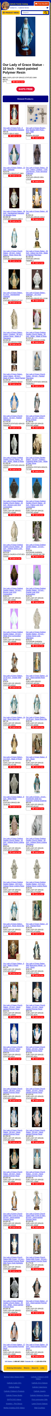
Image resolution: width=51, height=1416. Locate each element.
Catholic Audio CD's (14, 1383)
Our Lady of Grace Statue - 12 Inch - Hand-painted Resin (37, 677)
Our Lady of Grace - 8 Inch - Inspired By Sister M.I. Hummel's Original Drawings (36, 799)
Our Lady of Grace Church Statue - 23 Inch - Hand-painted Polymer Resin (12, 1007)
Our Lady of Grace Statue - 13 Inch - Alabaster (14, 169)
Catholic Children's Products (14, 1391)
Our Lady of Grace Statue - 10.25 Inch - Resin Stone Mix (13, 925)
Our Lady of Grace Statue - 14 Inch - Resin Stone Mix (14, 718)
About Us (35, 1368)
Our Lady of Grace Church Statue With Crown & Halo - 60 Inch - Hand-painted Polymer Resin (36, 1216)
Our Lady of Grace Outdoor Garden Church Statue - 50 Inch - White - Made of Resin (13, 459)
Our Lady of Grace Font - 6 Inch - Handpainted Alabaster (13, 129)
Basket (48, 7)
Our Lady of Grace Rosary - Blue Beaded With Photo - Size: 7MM (36, 130)
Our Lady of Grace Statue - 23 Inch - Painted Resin (37, 925)
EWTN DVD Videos (14, 1400)
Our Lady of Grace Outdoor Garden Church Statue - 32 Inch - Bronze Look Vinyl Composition (13, 504)
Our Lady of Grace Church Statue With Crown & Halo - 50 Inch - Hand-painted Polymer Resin (13, 1216)
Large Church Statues (40, 1404)
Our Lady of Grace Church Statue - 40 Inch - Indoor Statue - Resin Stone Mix (12, 253)
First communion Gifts (40, 1400)
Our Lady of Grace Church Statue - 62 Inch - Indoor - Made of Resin (35, 418)
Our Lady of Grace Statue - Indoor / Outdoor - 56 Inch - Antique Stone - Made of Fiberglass (13, 335)
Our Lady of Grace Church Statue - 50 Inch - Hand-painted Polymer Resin (12, 1132)
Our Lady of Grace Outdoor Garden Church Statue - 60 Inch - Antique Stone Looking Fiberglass (36, 841)
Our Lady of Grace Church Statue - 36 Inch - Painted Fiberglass (35, 376)
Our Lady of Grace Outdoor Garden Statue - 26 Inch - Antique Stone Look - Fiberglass (36, 635)
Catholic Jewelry (40, 1391)
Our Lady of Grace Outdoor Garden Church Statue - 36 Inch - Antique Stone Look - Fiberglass (13, 548)
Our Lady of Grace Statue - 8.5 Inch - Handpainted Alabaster (13, 295)
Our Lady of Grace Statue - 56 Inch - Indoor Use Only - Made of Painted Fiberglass (37, 253)
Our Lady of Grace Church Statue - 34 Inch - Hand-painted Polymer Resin (35, 1049)
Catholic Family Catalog (18, 4)
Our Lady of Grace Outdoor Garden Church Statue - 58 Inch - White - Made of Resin (36, 334)
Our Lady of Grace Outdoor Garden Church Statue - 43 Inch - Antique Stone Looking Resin (13, 841)
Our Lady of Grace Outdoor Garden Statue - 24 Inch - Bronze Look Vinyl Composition (13, 591)
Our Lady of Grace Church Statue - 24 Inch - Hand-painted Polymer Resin (35, 1007)
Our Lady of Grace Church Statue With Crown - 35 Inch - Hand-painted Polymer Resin (36, 1259)
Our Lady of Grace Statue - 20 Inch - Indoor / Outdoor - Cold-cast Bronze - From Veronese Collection (37, 170)
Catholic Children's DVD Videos (39, 1378)
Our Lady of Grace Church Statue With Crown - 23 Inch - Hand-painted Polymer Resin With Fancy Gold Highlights (13, 1260)
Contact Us (13, 8)
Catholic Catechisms (39, 1387)
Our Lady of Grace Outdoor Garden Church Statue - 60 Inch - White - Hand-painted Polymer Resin (13, 1304)
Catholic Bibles (14, 1387)
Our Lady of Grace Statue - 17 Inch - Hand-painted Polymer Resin (37, 1303)
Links (42, 1368)
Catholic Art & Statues (40, 1383)
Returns (27, 1368)
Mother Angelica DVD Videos (14, 1408)
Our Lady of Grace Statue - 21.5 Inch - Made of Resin (13, 758)
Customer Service (23, 8)
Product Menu (11, 13)
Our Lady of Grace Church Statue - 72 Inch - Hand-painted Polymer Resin (35, 1174)
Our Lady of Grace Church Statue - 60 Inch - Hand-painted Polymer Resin (12, 1174)
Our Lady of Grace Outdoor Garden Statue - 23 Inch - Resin (36, 547)
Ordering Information (14, 1368)
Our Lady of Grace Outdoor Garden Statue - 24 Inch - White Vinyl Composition (13, 634)
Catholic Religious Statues (39, 1395)
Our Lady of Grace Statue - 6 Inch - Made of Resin (13, 964)
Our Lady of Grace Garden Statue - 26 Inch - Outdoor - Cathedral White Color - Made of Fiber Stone (37, 460)
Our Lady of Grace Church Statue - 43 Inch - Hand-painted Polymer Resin (35, 1090)
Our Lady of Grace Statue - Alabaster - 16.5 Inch (36, 294)
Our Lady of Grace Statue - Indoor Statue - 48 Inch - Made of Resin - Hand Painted (14, 376)
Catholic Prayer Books (14, 1395)
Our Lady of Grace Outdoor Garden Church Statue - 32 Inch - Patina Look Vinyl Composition (36, 504)
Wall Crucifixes (39, 1408)
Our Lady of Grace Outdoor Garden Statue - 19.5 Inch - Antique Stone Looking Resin (13, 884)
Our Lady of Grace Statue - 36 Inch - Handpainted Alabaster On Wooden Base (14, 213)
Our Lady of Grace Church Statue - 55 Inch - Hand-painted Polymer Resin (35, 1132)
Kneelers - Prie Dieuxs (14, 1404)
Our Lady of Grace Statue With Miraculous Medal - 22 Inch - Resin (36, 965)
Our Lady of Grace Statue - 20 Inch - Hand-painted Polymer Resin (37, 1346)
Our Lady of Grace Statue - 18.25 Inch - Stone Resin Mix (36, 718)
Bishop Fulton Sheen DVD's (14, 1377)
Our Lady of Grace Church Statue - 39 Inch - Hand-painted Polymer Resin (12, 1090)
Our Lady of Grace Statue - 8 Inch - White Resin (13, 798)
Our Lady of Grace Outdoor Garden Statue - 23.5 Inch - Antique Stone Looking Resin (36, 884)
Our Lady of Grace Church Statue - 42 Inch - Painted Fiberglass (12, 418)
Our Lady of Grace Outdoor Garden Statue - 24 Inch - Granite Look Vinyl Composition (36, 591)
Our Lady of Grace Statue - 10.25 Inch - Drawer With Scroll (13, 678)
